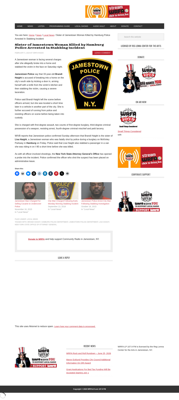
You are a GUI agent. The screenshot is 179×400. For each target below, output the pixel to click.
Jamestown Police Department (83, 223)
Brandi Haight (33, 223)
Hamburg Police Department (54, 223)
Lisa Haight (104, 223)
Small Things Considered (129, 132)
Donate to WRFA (36, 239)
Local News (32, 220)
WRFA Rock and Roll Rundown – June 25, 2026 (88, 354)
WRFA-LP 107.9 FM (44, 11)
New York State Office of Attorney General (36, 225)
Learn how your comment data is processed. (76, 327)
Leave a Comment (102, 53)
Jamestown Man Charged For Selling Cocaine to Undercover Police (28, 204)
